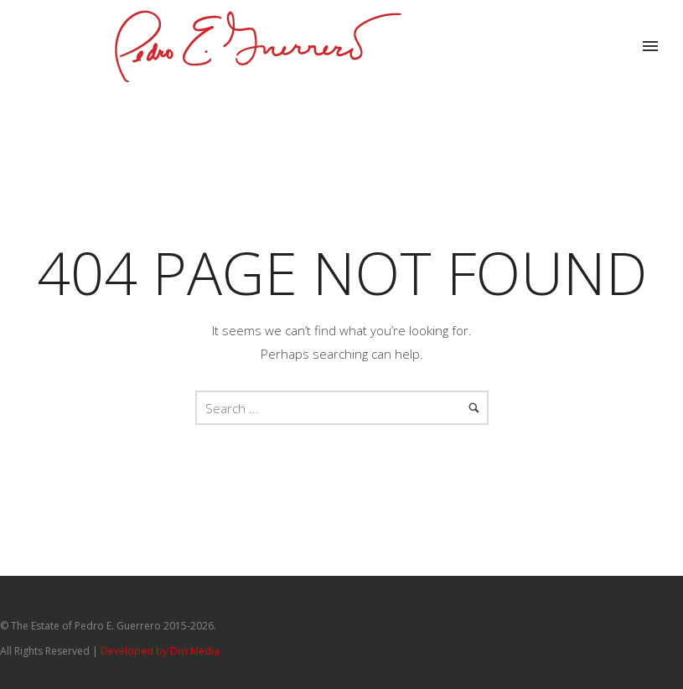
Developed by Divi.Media (160, 651)
